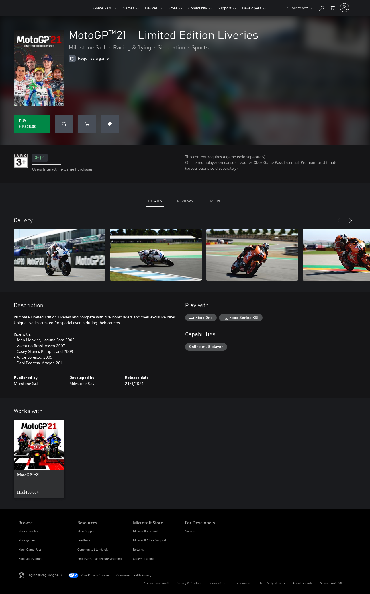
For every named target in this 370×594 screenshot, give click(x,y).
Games (128, 7)
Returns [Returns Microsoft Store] (138, 549)
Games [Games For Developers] (190, 531)
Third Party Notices (271, 583)
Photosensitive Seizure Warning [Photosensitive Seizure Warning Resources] (99, 558)
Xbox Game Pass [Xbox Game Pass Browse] (30, 549)
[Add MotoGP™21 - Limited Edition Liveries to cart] (87, 124)
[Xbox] (76, 8)
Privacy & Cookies (189, 583)
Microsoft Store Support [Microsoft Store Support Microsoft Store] (149, 540)
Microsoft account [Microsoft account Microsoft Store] (145, 531)
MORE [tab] (215, 201)
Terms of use (217, 583)
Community (197, 7)
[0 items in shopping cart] (332, 7)
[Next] (350, 220)
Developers (251, 7)
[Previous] (339, 220)
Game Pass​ (102, 7)
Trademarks (242, 583)
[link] (39, 459)
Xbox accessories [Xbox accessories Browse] (30, 558)
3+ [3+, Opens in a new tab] (40, 158)
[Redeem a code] (110, 124)
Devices (151, 7)
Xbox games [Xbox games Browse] (27, 540)
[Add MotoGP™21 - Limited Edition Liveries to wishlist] (64, 124)
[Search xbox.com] (321, 7)
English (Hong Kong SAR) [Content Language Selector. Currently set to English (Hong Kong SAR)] (44, 575)
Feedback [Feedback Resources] (83, 540)
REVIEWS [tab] (185, 201)
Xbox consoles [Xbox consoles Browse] (28, 531)
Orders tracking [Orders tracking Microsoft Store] (143, 558)
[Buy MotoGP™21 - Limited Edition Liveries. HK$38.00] (32, 124)
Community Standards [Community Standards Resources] (92, 549)
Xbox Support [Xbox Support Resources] (86, 531)
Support (224, 7)
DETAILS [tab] (155, 201)
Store (173, 7)
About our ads (302, 583)
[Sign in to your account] (344, 8)
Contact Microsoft (156, 583)
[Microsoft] (38, 8)
